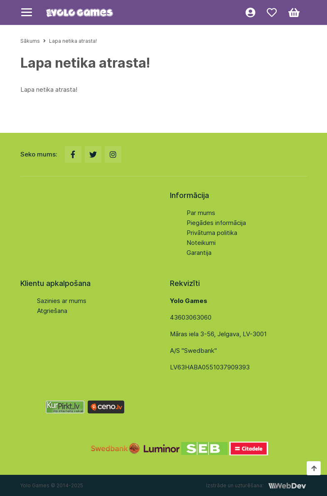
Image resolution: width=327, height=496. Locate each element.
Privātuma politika (212, 233)
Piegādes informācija (216, 223)
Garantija (199, 253)
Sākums (30, 41)
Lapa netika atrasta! (73, 41)
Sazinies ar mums (61, 301)
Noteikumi (201, 243)
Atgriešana (52, 311)
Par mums (201, 213)
